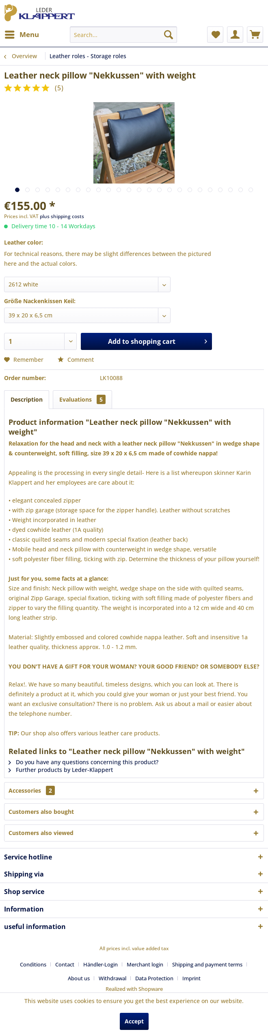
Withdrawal (112, 978)
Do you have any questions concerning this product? (83, 762)
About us (79, 978)
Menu (22, 33)
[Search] (168, 34)
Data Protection (154, 978)
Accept (134, 1021)
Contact (64, 964)
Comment (76, 359)
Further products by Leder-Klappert (61, 770)
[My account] (235, 34)
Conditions (33, 964)
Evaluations (82, 399)
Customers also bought (41, 811)
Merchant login (145, 964)
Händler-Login (100, 964)
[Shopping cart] (255, 34)
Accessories (32, 790)
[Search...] (123, 34)
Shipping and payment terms (207, 964)
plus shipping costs (62, 216)
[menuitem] (21, 34)
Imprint (191, 978)
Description (27, 399)
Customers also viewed (41, 833)
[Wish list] (215, 34)
